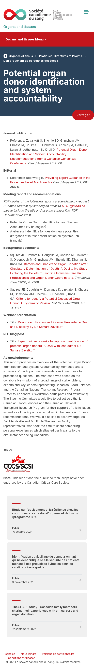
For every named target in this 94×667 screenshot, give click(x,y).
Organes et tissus (21, 56)
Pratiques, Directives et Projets (60, 56)
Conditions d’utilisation (21, 658)
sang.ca (10, 654)
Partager (83, 115)
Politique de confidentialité (58, 654)
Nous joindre (28, 654)
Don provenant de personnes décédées (30, 60)
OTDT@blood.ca (73, 206)
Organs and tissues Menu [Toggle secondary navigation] (25, 39)
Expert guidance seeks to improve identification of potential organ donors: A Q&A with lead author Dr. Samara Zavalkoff (49, 345)
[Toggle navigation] (86, 12)
